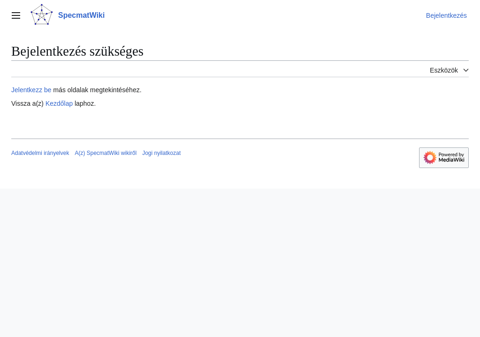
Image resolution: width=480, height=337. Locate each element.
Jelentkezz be (31, 90)
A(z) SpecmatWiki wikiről (105, 153)
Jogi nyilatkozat (161, 153)
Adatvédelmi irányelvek (40, 153)
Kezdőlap (59, 103)
